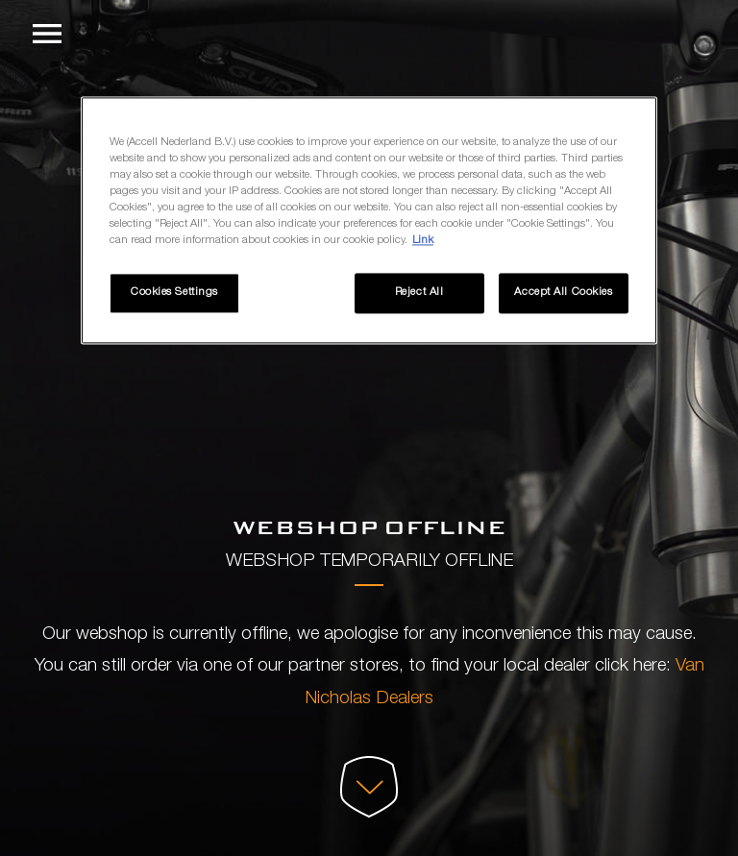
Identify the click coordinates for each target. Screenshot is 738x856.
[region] (369, 220)
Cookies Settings (174, 292)
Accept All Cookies (563, 292)
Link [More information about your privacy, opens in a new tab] (422, 240)
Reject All (419, 292)
